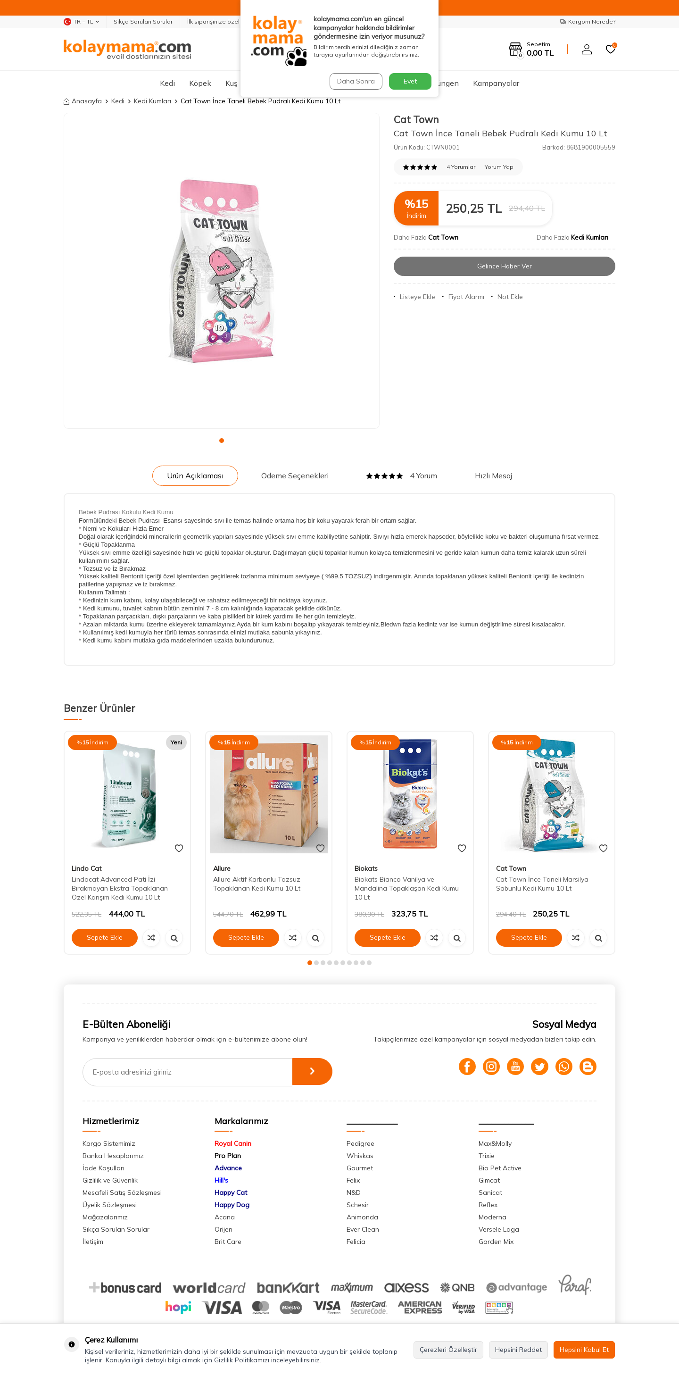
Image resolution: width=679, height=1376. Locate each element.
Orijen (223, 1229)
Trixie (487, 1155)
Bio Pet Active (500, 1168)
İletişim (93, 1241)
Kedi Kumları (152, 101)
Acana (225, 1217)
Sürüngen (442, 83)
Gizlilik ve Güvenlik (110, 1180)
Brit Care (228, 1241)
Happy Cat (231, 1192)
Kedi (167, 83)
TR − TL (81, 21)
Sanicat (490, 1192)
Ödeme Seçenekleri (295, 475)
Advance (228, 1168)
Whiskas (360, 1155)
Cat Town (416, 119)
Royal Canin (233, 1143)
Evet (410, 81)
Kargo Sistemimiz (109, 1143)
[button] (221, 440)
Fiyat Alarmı (463, 296)
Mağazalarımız (105, 1217)
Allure (222, 868)
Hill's (221, 1180)
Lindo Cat (86, 868)
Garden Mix (496, 1241)
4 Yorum (401, 475)
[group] (221, 270)
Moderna (492, 1217)
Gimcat (489, 1180)
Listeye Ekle (414, 296)
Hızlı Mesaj (493, 475)
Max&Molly (495, 1143)
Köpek (200, 83)
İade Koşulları (103, 1168)
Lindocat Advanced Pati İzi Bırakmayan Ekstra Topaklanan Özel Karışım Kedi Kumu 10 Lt (120, 888)
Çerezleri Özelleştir (448, 1349)
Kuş (231, 83)
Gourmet (360, 1168)
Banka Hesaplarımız (113, 1155)
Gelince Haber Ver (504, 266)
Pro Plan (228, 1155)
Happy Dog (232, 1205)
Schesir (358, 1205)
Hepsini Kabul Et (584, 1349)
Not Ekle (507, 296)
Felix (353, 1180)
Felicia (356, 1241)
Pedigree (360, 1143)
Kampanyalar (496, 83)
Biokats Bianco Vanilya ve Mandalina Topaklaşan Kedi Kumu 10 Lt (407, 888)
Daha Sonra (355, 81)
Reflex (488, 1205)
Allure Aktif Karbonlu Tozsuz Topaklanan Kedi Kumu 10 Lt (256, 883)
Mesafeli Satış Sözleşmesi (122, 1192)
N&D (354, 1192)
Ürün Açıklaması (195, 475)
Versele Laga (499, 1229)
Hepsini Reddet (518, 1349)
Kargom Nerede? (587, 21)
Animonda (362, 1217)
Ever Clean (363, 1229)
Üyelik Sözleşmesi (110, 1205)
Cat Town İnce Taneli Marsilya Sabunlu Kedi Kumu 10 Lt (542, 883)
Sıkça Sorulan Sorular (143, 21)
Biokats (366, 868)
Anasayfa (83, 101)
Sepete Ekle (105, 937)
